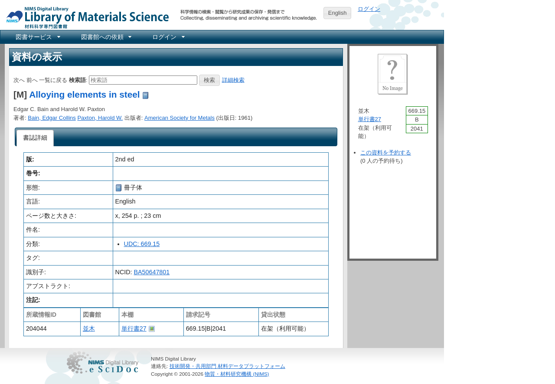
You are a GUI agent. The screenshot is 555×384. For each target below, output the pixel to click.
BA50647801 (152, 272)
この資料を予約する (385, 152)
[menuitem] (37, 36)
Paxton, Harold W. (100, 118)
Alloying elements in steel (84, 94)
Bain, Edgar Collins (52, 118)
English (337, 13)
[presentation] (35, 138)
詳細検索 (233, 79)
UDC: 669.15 (142, 243)
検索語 (77, 79)
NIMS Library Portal (85, 17)
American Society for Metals (179, 118)
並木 (89, 328)
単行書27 (134, 328)
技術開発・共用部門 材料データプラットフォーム (227, 366)
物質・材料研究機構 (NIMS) (237, 374)
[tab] (35, 138)
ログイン (369, 9)
